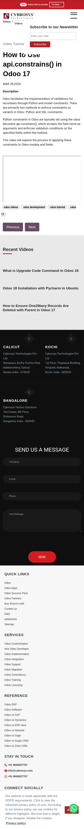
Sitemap (9, 624)
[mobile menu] (73, 15)
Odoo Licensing (13, 685)
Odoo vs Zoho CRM (15, 745)
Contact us (10, 608)
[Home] (18, 18)
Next (32, 227)
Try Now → (57, 4)
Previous (12, 227)
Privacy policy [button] (16, 823)
